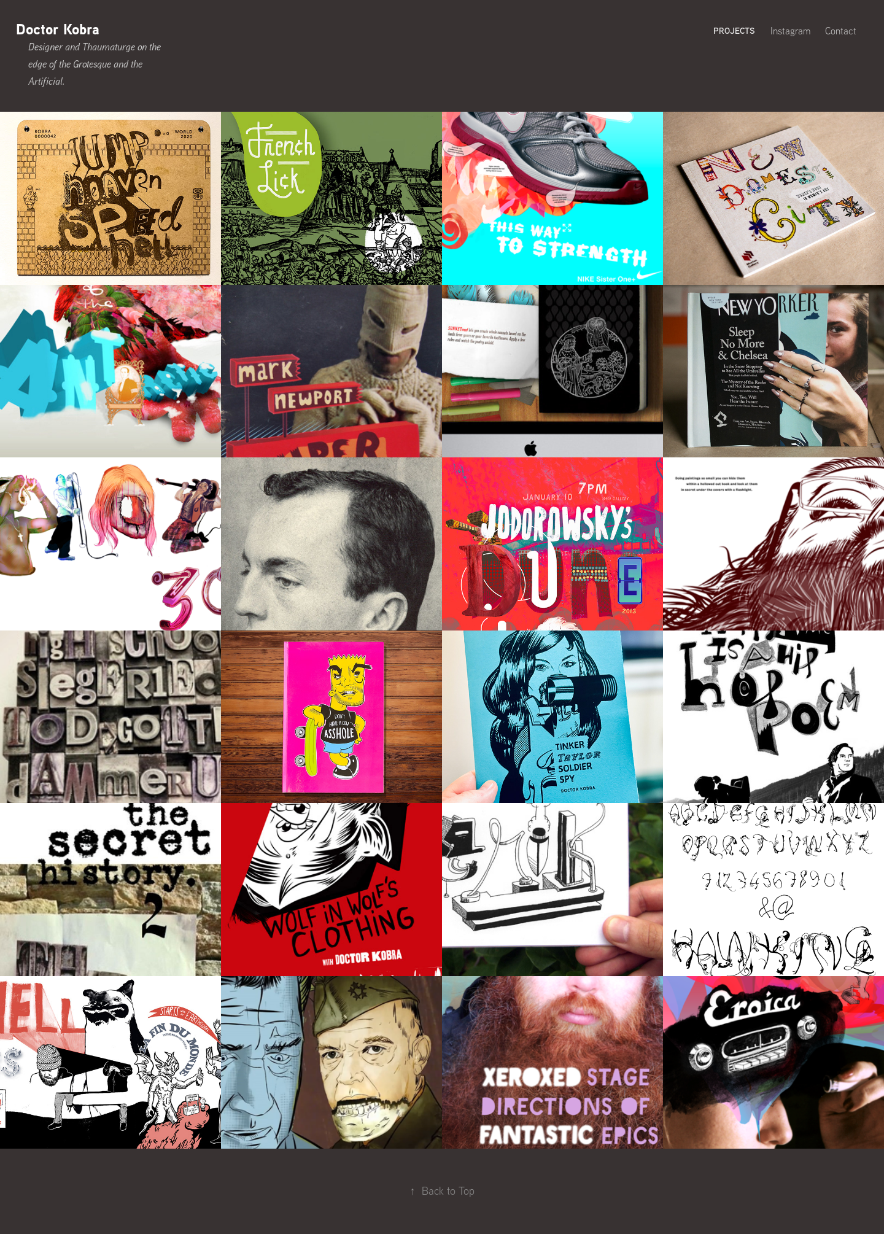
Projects (734, 30)
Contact (840, 31)
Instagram (790, 31)
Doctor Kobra (57, 28)
